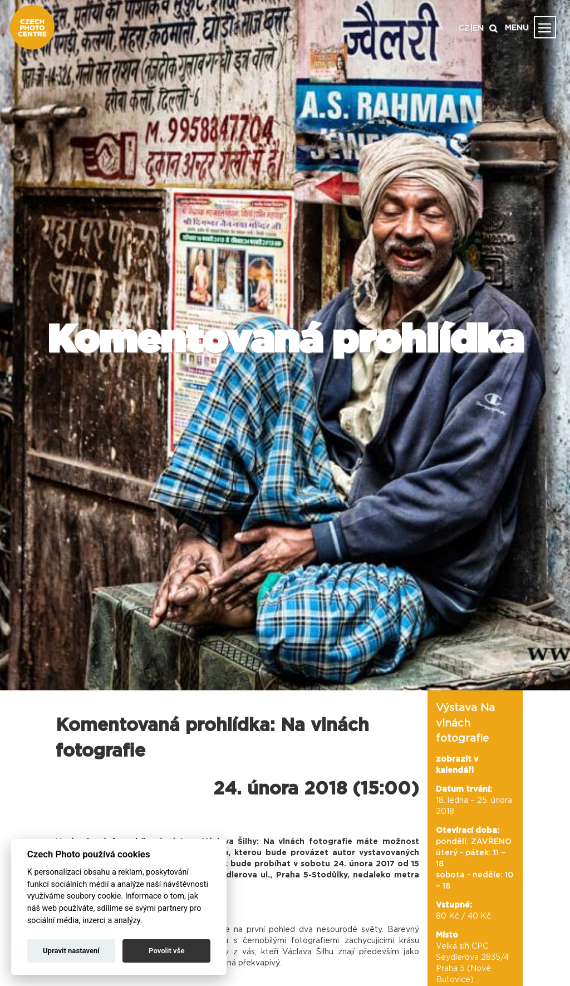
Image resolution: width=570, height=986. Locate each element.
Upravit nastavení (71, 950)
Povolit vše (166, 950)
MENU (517, 28)
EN (478, 28)
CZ (464, 28)
